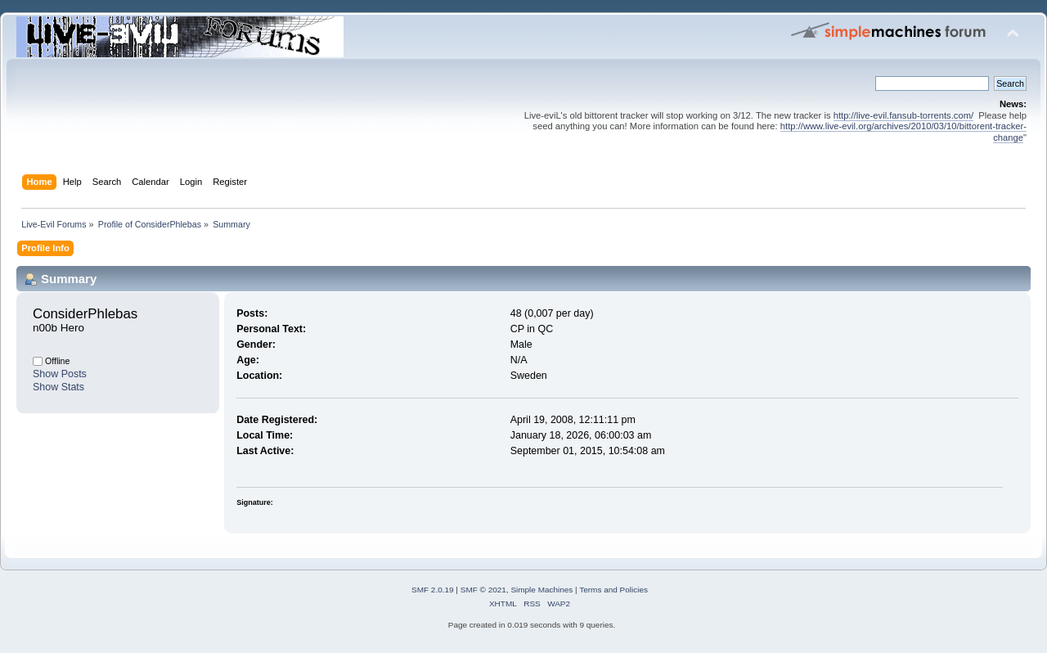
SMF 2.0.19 (432, 589)
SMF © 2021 (483, 589)
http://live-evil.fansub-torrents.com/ (903, 115)
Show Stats (58, 387)
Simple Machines (541, 589)
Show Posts (60, 374)
